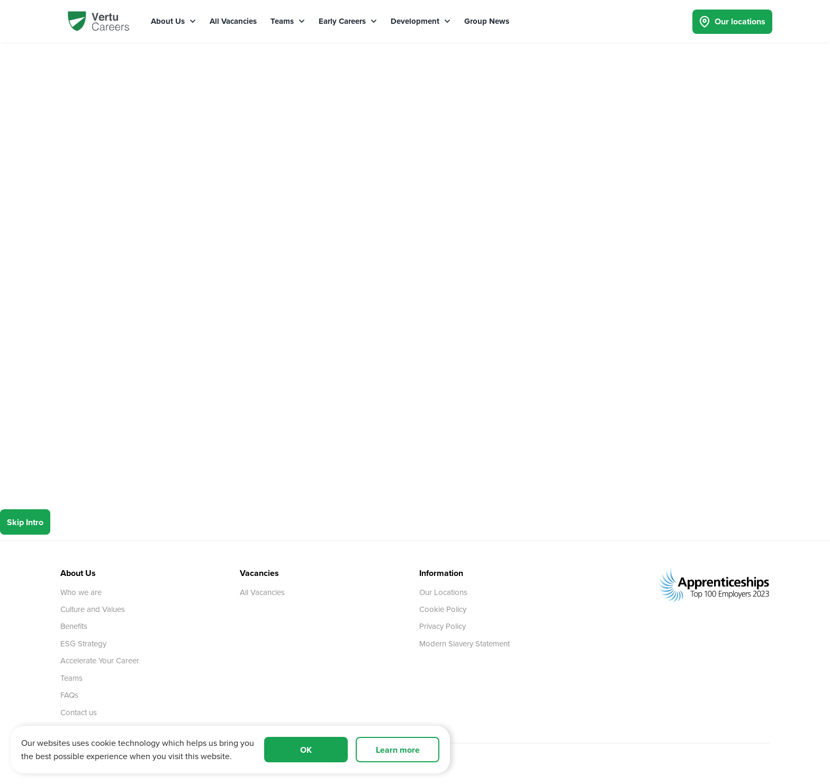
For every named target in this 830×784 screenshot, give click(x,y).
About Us (173, 21)
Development (420, 21)
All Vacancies (233, 21)
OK (306, 750)
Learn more (398, 750)
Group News (486, 21)
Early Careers (348, 21)
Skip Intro (25, 522)
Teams (287, 21)
